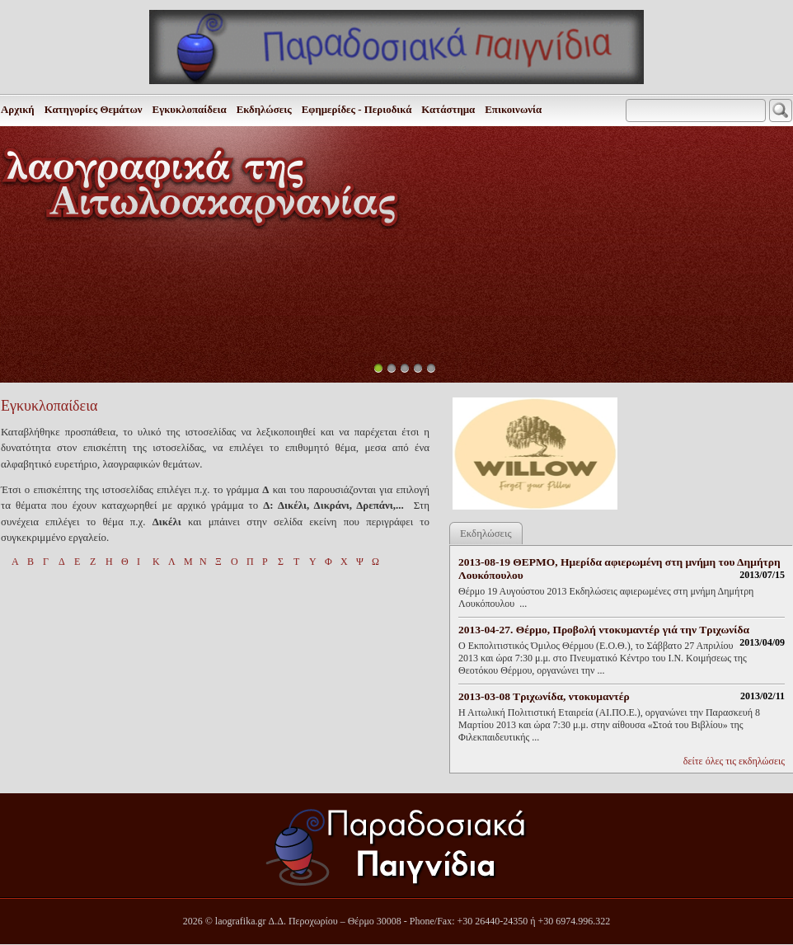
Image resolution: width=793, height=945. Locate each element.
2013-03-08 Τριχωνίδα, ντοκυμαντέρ (544, 696)
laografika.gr (240, 921)
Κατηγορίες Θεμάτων (94, 109)
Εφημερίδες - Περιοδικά (357, 109)
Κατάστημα (448, 109)
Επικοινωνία (513, 109)
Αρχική (18, 109)
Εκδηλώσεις (264, 109)
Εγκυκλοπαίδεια (189, 109)
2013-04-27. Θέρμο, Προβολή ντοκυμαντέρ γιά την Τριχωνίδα (603, 629)
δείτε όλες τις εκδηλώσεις (734, 761)
